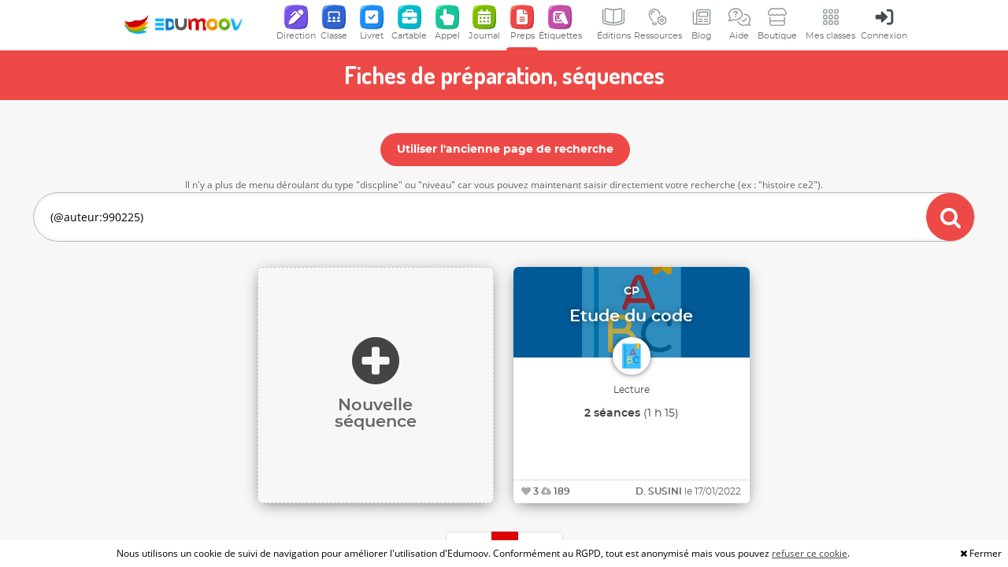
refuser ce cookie (809, 553)
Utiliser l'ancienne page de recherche (505, 149)
